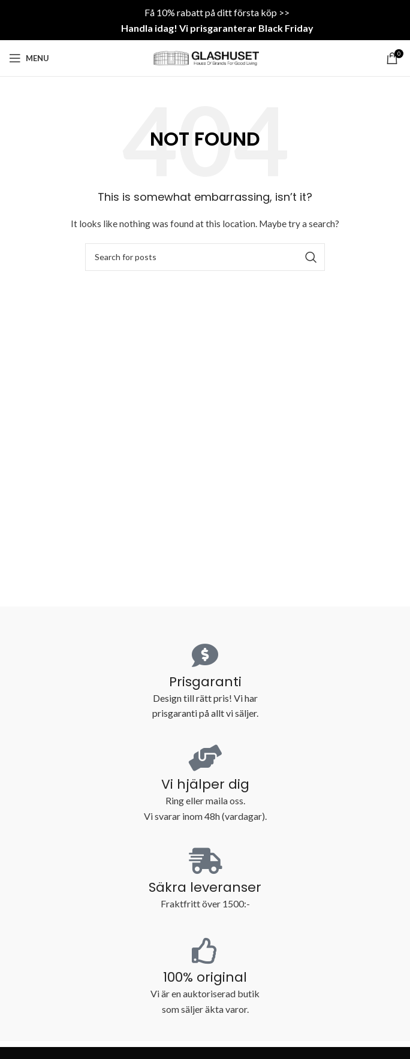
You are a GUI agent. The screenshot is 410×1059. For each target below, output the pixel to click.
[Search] (205, 257)
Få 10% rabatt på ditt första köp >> (217, 12)
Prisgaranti (205, 681)
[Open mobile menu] (29, 58)
